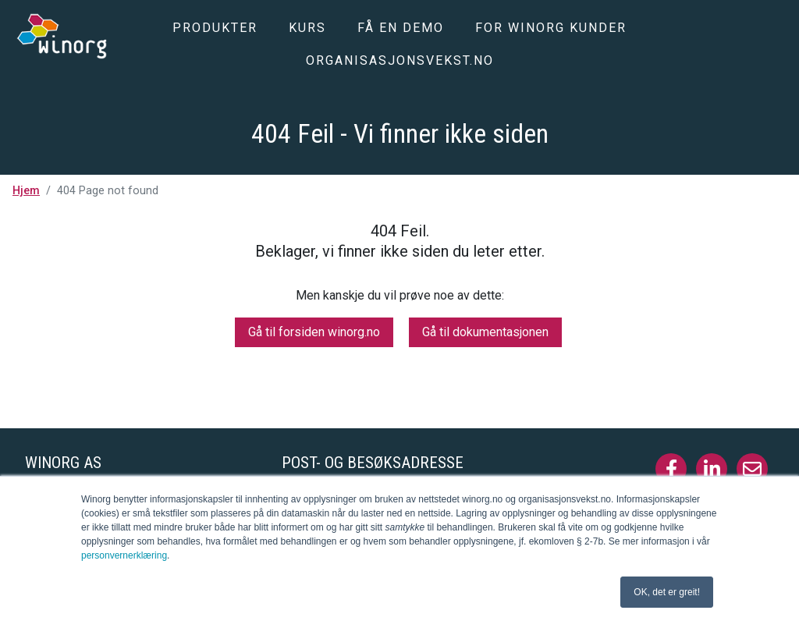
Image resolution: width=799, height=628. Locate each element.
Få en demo (400, 27)
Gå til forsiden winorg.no (314, 332)
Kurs (307, 27)
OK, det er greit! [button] (667, 592)
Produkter (214, 27)
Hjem (26, 190)
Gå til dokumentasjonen (485, 332)
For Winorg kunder (551, 27)
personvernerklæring (124, 555)
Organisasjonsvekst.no (400, 60)
